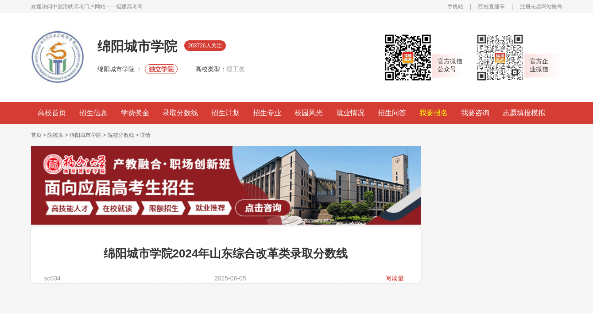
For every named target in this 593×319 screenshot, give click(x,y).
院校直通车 (491, 7)
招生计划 (225, 113)
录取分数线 (180, 113)
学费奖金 (135, 113)
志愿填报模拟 (524, 113)
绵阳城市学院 (86, 135)
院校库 (55, 135)
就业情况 (350, 113)
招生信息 (93, 113)
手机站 (455, 7)
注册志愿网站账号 (541, 7)
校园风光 (309, 113)
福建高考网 (129, 7)
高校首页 (52, 113)
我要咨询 (475, 113)
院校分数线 (121, 135)
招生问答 (392, 113)
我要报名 (433, 113)
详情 (145, 135)
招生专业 (267, 113)
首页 (36, 135)
